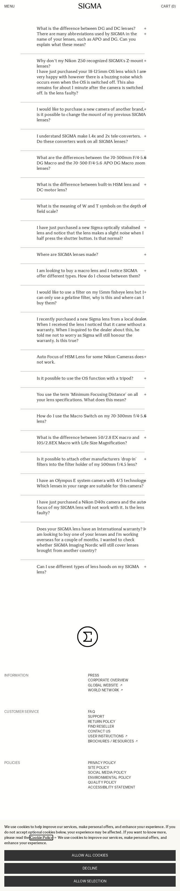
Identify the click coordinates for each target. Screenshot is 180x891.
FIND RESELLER (101, 726)
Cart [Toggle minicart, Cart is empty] (168, 6)
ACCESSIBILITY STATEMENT (111, 787)
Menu (9, 6)
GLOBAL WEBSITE (103, 685)
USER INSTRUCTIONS (106, 736)
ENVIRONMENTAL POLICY (109, 778)
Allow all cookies (90, 855)
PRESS (93, 675)
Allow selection (90, 881)
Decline (90, 868)
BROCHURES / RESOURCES (111, 741)
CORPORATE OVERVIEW (108, 680)
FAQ (91, 712)
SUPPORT (96, 716)
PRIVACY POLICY (102, 763)
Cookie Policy (41, 837)
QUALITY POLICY (102, 782)
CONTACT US (99, 731)
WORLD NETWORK (103, 690)
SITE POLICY (98, 768)
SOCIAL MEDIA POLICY (107, 772)
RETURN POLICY (101, 722)
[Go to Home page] (90, 6)
